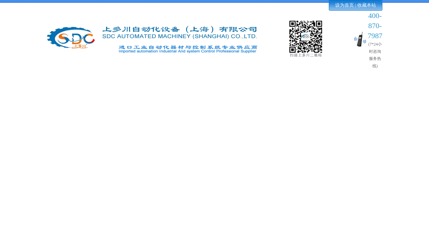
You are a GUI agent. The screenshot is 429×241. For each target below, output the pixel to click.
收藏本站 (366, 5)
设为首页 (344, 5)
